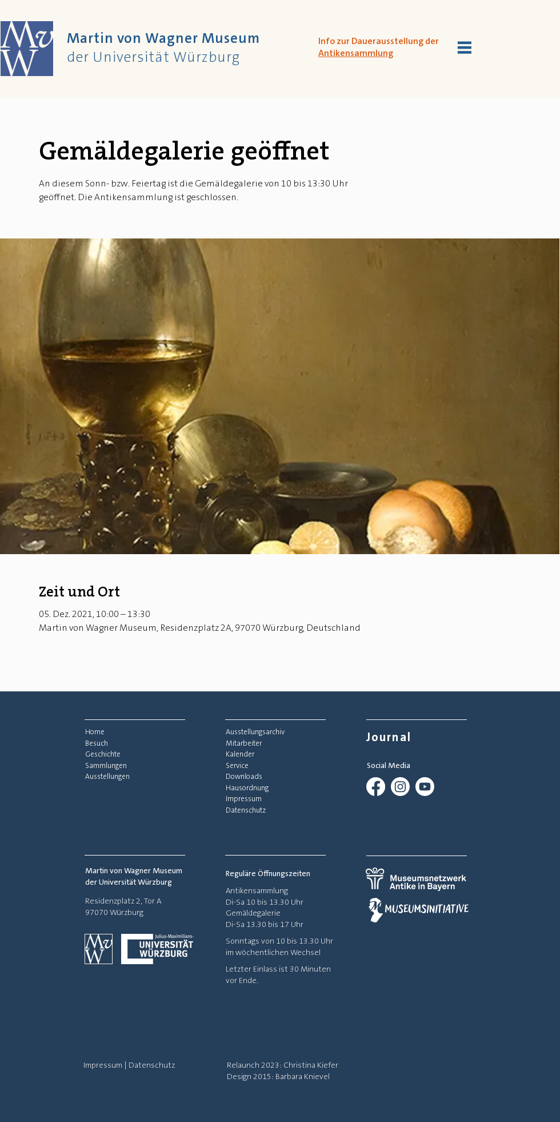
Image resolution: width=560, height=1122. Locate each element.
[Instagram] (400, 786)
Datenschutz (152, 1065)
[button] (464, 47)
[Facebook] (375, 786)
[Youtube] (424, 786)
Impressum (102, 1065)
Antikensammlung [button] (355, 53)
